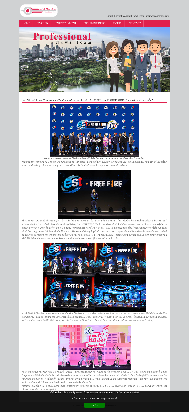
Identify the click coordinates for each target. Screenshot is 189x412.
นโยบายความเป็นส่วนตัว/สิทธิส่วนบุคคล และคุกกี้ (94, 399)
